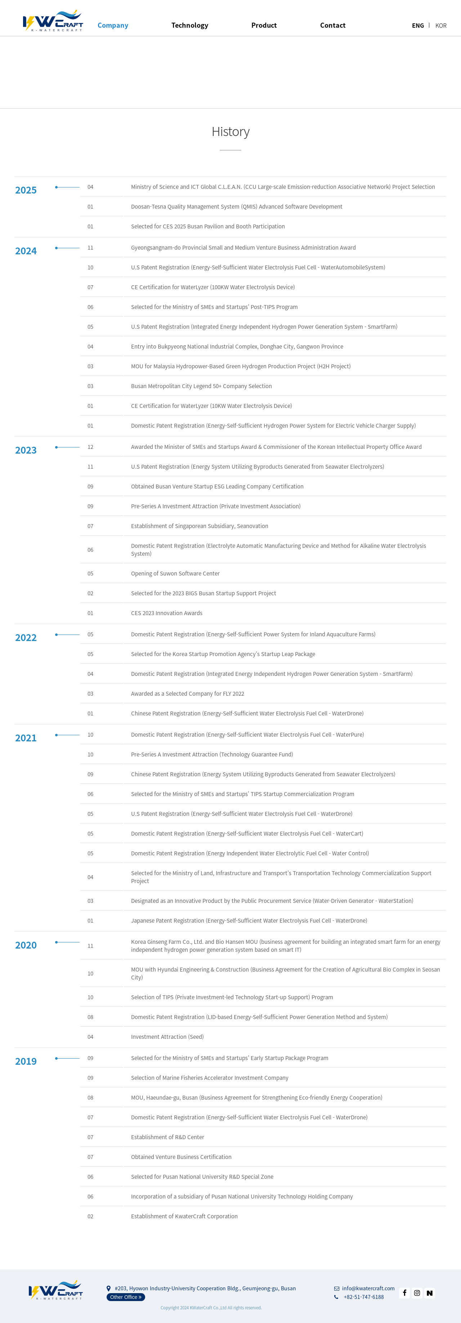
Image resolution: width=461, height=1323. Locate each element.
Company (113, 25)
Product (264, 25)
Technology (189, 25)
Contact (333, 25)
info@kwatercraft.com (364, 1288)
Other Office (126, 1297)
